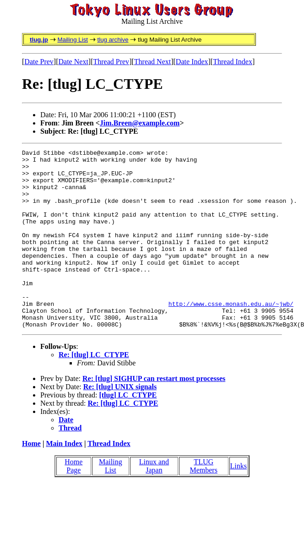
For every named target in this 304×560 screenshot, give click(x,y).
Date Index (192, 61)
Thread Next (152, 61)
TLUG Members (203, 502)
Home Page (73, 502)
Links (238, 502)
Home (31, 479)
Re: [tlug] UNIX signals (120, 422)
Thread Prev (111, 61)
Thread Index (232, 61)
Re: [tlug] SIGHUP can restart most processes (153, 414)
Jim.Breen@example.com (140, 123)
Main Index (64, 479)
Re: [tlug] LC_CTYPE (94, 390)
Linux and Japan (154, 502)
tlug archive (112, 39)
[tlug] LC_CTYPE (128, 431)
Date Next (73, 61)
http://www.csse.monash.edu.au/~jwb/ (230, 335)
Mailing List (72, 39)
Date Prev (39, 61)
